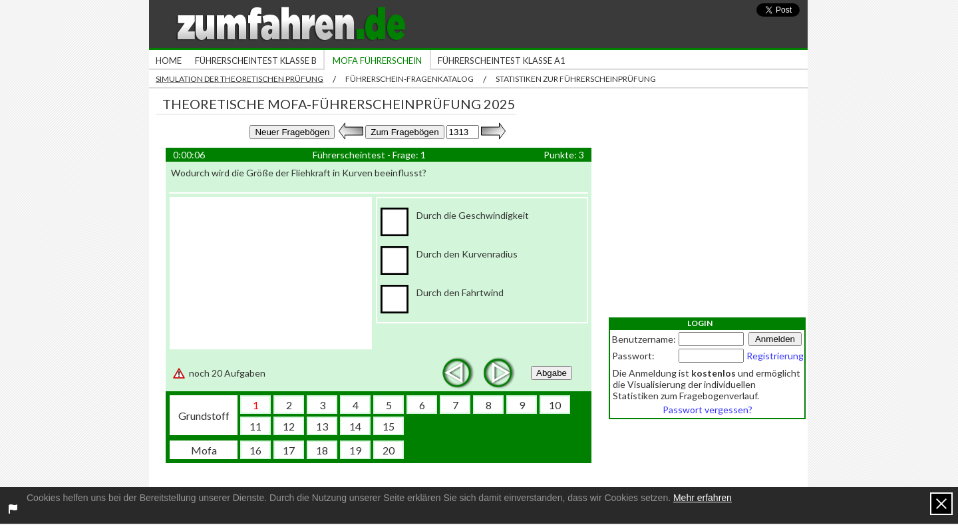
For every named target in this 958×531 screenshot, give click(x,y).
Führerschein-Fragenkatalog (409, 79)
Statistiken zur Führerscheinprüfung (576, 79)
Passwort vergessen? (707, 409)
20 (389, 450)
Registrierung (775, 355)
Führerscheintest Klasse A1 (501, 60)
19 (355, 450)
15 (389, 426)
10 (555, 405)
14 (355, 426)
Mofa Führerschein (377, 60)
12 (289, 426)
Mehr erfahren (702, 497)
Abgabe (551, 373)
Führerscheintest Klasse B (256, 60)
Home (169, 60)
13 (322, 426)
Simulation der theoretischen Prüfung (239, 79)
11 (255, 426)
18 (322, 450)
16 (255, 450)
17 (289, 450)
